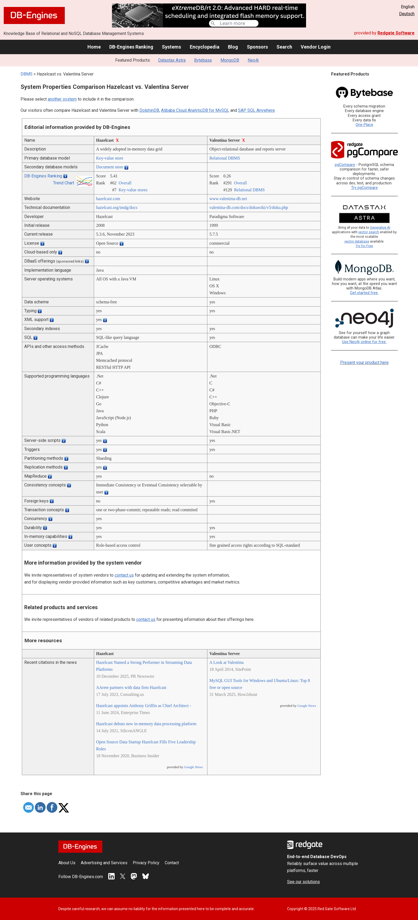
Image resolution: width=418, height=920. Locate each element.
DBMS (27, 74)
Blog (233, 47)
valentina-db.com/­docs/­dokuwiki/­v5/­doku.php (249, 207)
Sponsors (257, 47)
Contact (172, 862)
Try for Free (364, 246)
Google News (193, 767)
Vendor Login (316, 47)
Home (94, 47)
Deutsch (407, 13)
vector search (368, 232)
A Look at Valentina (227, 662)
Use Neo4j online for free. (364, 342)
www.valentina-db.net (228, 198)
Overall (125, 183)
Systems (171, 47)
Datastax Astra (172, 60)
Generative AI (380, 227)
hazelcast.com (108, 198)
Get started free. (364, 293)
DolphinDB (149, 110)
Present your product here (364, 362)
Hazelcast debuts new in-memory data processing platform (146, 723)
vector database (356, 241)
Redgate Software (396, 32)
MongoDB (229, 60)
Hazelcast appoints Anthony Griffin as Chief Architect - (143, 705)
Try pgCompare (364, 187)
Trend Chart (63, 182)
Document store (109, 167)
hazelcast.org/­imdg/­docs (117, 207)
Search (284, 47)
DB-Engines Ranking (131, 47)
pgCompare (345, 164)
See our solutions (303, 881)
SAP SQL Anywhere (256, 110)
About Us (66, 862)
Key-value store (109, 158)
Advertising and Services (104, 862)
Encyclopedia (204, 47)
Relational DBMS (225, 158)
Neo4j (253, 60)
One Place (364, 124)
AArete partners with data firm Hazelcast (131, 687)
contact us (124, 575)
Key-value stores (133, 190)
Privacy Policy (146, 862)
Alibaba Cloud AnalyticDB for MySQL (195, 110)
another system (62, 99)
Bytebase (203, 60)
